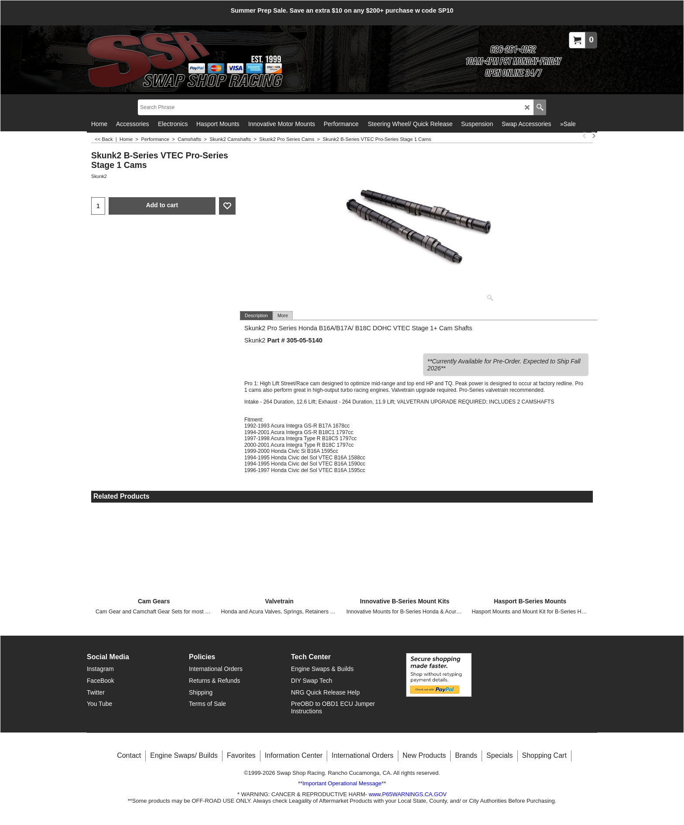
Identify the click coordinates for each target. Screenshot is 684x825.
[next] (593, 136)
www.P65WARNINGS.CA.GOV (408, 794)
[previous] (584, 136)
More (282, 315)
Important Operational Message (341, 783)
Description (256, 315)
